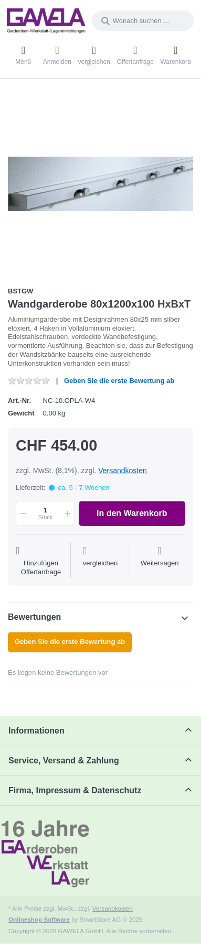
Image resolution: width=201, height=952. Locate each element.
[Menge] (45, 513)
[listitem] (100, 183)
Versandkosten (122, 470)
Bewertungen (34, 616)
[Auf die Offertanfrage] (41, 561)
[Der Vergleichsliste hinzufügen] (100, 561)
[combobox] (143, 20)
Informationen (36, 730)
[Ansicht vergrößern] (100, 183)
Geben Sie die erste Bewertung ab (119, 381)
